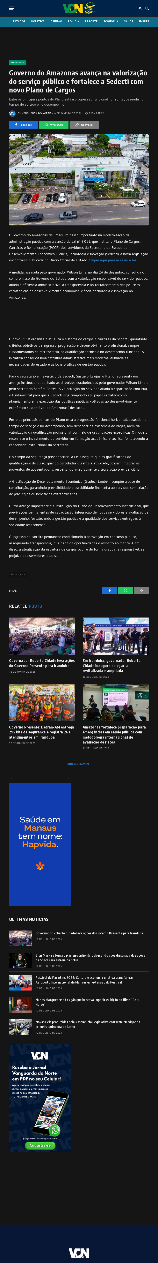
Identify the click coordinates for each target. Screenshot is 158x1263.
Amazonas (17, 62)
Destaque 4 (18, 574)
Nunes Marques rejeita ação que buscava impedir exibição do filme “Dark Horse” (87, 1002)
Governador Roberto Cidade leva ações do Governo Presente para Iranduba (42, 663)
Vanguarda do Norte (36, 113)
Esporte (91, 21)
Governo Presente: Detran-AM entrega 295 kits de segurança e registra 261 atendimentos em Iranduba (41, 732)
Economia (110, 21)
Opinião (56, 21)
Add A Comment (79, 763)
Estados (19, 21)
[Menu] (11, 8)
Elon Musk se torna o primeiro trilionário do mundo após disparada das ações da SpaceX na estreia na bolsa (90, 957)
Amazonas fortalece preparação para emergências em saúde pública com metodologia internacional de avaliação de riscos (114, 734)
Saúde (128, 21)
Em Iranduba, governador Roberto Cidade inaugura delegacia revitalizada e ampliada (112, 665)
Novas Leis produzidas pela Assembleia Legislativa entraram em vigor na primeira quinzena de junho (88, 1024)
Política (37, 21)
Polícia (73, 21)
